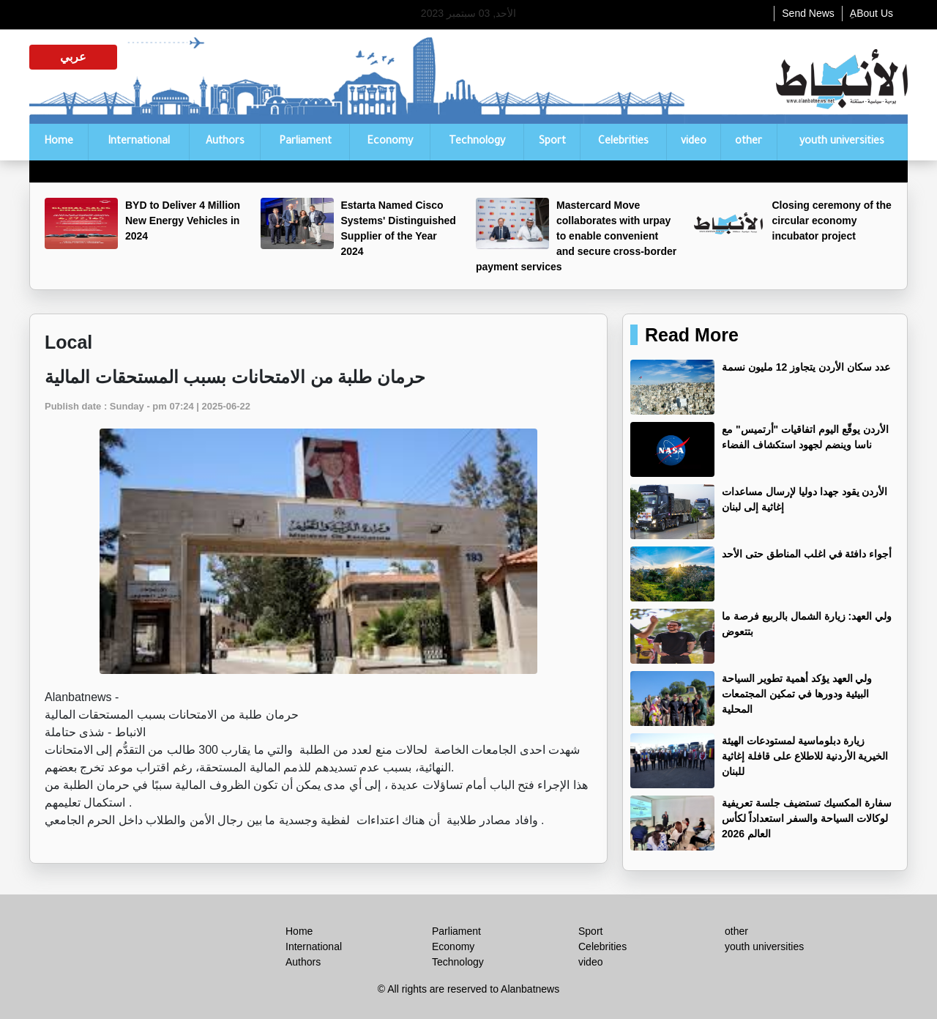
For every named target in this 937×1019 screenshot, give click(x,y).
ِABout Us (871, 13)
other (748, 142)
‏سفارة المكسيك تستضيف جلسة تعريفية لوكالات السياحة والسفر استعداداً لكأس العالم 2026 (807, 818)
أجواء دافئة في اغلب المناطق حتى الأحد (807, 554)
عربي (73, 57)
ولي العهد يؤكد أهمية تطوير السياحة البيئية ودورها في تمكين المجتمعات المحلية (797, 693)
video (693, 142)
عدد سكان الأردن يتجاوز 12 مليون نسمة (806, 367)
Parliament (305, 142)
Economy (390, 142)
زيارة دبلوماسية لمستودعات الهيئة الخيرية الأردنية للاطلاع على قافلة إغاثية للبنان (805, 756)
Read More (692, 335)
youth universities (841, 142)
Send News (808, 13)
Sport (552, 142)
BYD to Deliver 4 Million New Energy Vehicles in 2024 (182, 220)
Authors (225, 142)
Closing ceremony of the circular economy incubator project (832, 220)
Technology (477, 142)
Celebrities (623, 142)
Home (58, 142)
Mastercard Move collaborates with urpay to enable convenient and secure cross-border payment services (576, 236)
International (139, 142)
